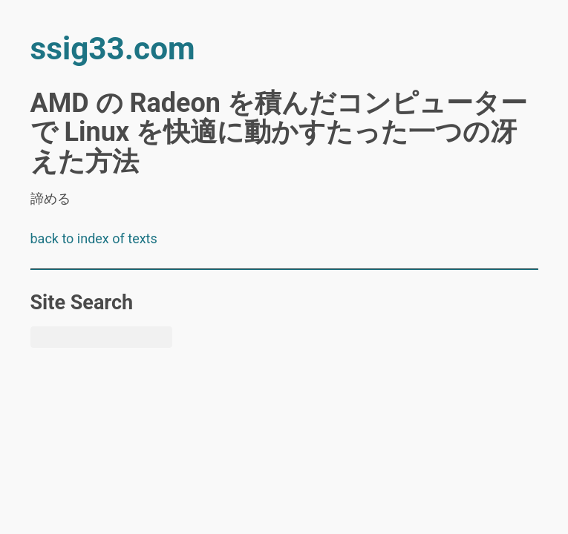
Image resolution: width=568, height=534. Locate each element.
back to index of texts (93, 238)
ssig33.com (112, 48)
